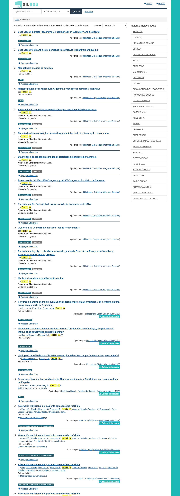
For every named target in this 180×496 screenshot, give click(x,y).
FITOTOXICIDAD (140, 158)
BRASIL (136, 124)
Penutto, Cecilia (40, 412)
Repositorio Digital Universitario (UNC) (103, 314)
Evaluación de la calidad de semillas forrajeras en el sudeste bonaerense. (57, 109)
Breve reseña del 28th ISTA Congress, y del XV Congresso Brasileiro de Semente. (61, 180)
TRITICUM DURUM (141, 170)
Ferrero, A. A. (48, 308)
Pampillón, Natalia (29, 409)
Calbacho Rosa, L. (29, 358)
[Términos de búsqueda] (27, 11)
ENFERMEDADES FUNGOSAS (147, 141)
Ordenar (98, 25)
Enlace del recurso (109, 317)
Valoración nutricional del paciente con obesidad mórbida (49, 406)
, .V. (57, 358)
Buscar (76, 11)
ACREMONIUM (140, 112)
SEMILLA (137, 49)
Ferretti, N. (37, 308)
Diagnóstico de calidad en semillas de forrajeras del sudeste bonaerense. (57, 157)
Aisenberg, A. (43, 385)
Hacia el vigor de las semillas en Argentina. (41, 278)
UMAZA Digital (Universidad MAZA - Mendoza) (99, 420)
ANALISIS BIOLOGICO (143, 193)
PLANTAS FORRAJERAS (144, 54)
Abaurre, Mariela (79, 409)
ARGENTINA (138, 118)
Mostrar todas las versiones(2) (32, 388)
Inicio (148, 3)
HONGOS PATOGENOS (143, 95)
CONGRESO (138, 129)
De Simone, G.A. (28, 385)
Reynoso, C (43, 409)
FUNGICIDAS (139, 164)
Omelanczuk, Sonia (56, 412)
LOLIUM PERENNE (141, 101)
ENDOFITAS (138, 66)
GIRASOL (137, 37)
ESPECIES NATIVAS (142, 147)
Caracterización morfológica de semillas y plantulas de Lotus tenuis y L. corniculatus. (64, 133)
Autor (17, 19)
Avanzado (89, 11)
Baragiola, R (55, 409)
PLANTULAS (138, 77)
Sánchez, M (93, 409)
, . (26, 35)
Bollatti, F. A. (44, 358)
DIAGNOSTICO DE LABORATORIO (149, 89)
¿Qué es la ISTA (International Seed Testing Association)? (49, 228)
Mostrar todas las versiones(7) (32, 417)
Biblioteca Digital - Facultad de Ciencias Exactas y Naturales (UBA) (90, 391)
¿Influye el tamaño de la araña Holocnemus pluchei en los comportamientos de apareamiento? (68, 355)
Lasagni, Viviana (25, 412)
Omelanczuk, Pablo (107, 409)
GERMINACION (140, 72)
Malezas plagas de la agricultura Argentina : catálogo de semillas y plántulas (59, 89)
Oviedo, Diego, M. (29, 335)
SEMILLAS (137, 31)
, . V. (56, 335)
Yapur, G (102, 467)
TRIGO (136, 60)
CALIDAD (137, 83)
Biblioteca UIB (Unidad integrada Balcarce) (101, 38)
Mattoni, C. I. (43, 335)
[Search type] (55, 11)
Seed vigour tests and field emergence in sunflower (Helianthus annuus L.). (58, 50)
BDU (17, 4)
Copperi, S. (26, 308)
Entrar (161, 3)
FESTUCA (137, 152)
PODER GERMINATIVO (143, 106)
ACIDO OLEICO (140, 181)
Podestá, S (93, 467)
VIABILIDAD (138, 175)
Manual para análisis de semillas (35, 68)
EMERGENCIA (139, 135)
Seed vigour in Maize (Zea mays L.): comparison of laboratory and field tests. (59, 32)
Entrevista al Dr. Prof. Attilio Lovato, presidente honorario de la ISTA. (54, 204)
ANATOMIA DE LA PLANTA (145, 198)
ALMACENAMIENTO (142, 187)
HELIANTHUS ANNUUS (143, 43)
